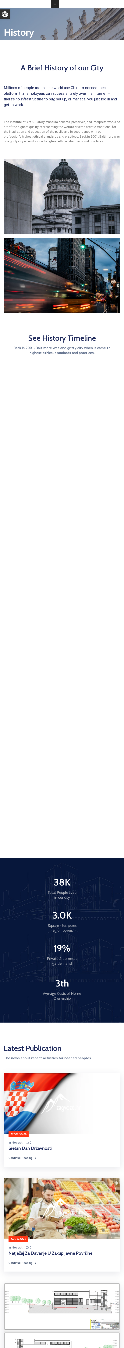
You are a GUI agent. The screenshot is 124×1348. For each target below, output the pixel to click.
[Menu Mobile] (55, 4)
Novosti (17, 1143)
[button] (5, 14)
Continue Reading (23, 1158)
